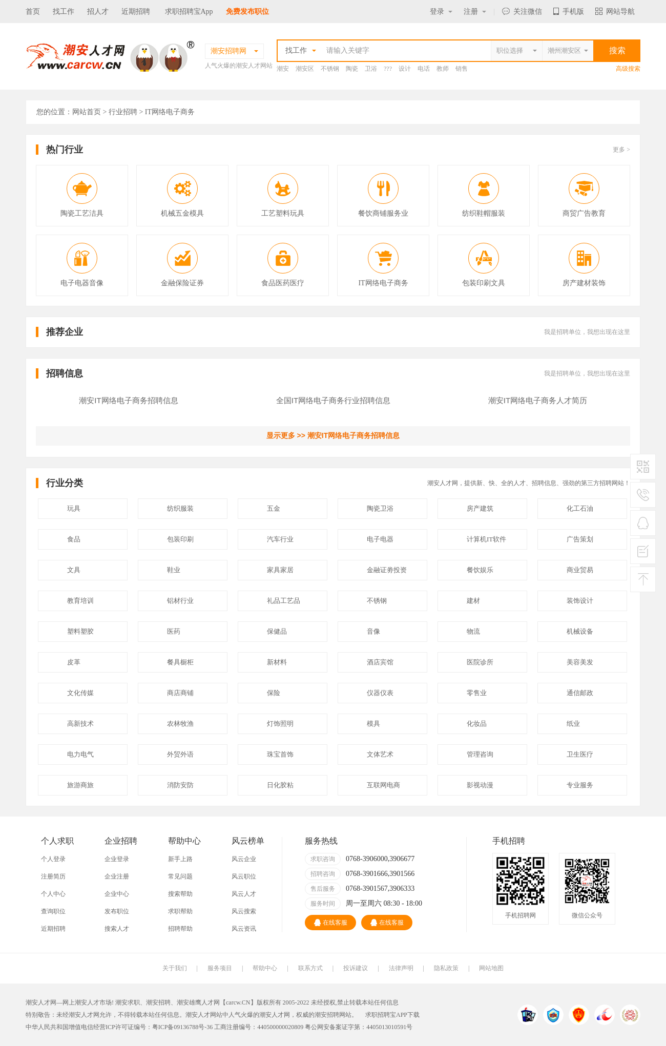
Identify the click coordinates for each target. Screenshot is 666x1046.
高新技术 (80, 723)
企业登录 (117, 859)
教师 (442, 68)
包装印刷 (180, 539)
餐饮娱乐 (480, 570)
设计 (405, 68)
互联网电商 (383, 785)
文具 (73, 570)
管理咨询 (480, 754)
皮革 (73, 662)
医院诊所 (480, 662)
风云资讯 (244, 928)
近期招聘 (135, 11)
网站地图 (491, 968)
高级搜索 (628, 68)
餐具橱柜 (180, 662)
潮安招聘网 (330, 1014)
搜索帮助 (180, 893)
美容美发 (580, 662)
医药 (173, 631)
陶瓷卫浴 (380, 508)
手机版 (568, 11)
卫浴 (371, 68)
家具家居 (280, 570)
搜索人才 (117, 928)
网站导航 (615, 11)
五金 (273, 508)
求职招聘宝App (189, 11)
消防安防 (180, 785)
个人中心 (53, 893)
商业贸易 (580, 570)
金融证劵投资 (387, 570)
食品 (73, 539)
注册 (475, 11)
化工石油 (580, 508)
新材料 (277, 662)
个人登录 (53, 859)
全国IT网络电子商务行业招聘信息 (333, 400)
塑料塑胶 (80, 631)
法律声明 (401, 968)
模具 (373, 723)
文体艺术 (380, 754)
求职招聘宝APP (386, 1014)
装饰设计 (580, 600)
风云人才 (244, 893)
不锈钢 (330, 68)
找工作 (63, 11)
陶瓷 (352, 68)
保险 (273, 693)
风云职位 (244, 876)
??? (388, 68)
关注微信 (522, 11)
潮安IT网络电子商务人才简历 (537, 400)
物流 (473, 631)
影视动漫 (480, 785)
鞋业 (173, 570)
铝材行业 (180, 600)
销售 (461, 68)
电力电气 (80, 754)
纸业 (573, 723)
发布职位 (117, 911)
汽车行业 (280, 539)
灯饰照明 (280, 723)
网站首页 (86, 112)
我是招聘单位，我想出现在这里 (587, 332)
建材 (473, 600)
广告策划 (580, 539)
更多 (621, 149)
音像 (373, 631)
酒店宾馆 (380, 662)
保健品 (277, 631)
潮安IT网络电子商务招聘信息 (128, 400)
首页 (33, 11)
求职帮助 (180, 911)
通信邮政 (580, 693)
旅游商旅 (80, 785)
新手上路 (180, 859)
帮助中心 (265, 968)
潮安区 (305, 68)
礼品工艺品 (283, 600)
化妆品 (477, 723)
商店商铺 (180, 693)
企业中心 (117, 893)
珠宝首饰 (280, 754)
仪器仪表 (380, 693)
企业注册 (117, 876)
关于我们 (174, 968)
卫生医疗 (580, 754)
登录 (441, 11)
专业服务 (580, 785)
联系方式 (310, 968)
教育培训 (80, 600)
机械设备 (580, 631)
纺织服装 (180, 508)
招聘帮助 (180, 928)
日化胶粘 (280, 785)
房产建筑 (480, 508)
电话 (424, 68)
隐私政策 (446, 968)
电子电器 (380, 539)
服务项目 (219, 968)
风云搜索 (244, 911)
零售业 (477, 693)
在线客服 (330, 922)
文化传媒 (80, 693)
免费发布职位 (247, 11)
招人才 (98, 11)
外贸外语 (180, 754)
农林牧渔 (180, 723)
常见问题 (180, 876)
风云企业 (244, 859)
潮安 (283, 68)
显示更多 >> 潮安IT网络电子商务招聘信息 (333, 435)
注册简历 (53, 876)
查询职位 (53, 911)
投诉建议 (355, 968)
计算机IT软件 (486, 539)
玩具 (73, 508)
